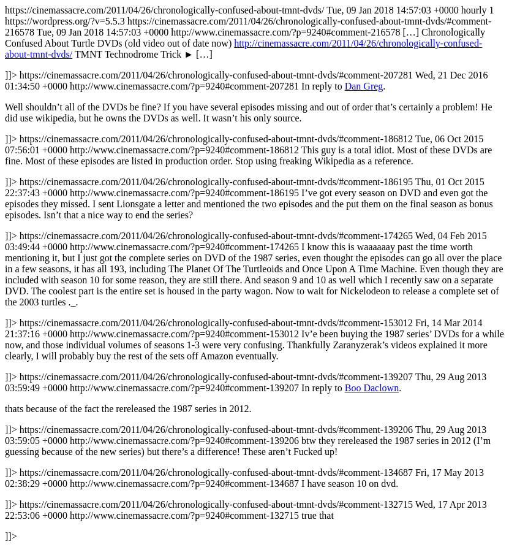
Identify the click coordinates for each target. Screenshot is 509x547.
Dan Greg (364, 86)
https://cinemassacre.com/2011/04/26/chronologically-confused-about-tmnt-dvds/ (254, 273)
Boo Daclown (372, 388)
